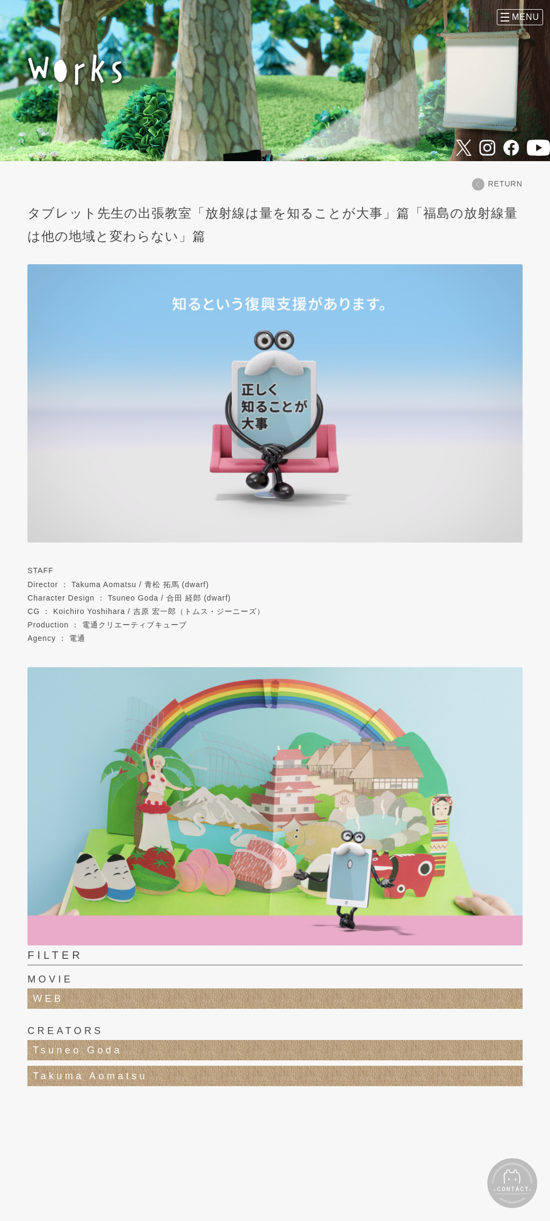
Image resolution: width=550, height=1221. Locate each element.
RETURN (497, 184)
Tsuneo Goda (77, 1050)
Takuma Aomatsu (90, 1076)
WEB (48, 998)
